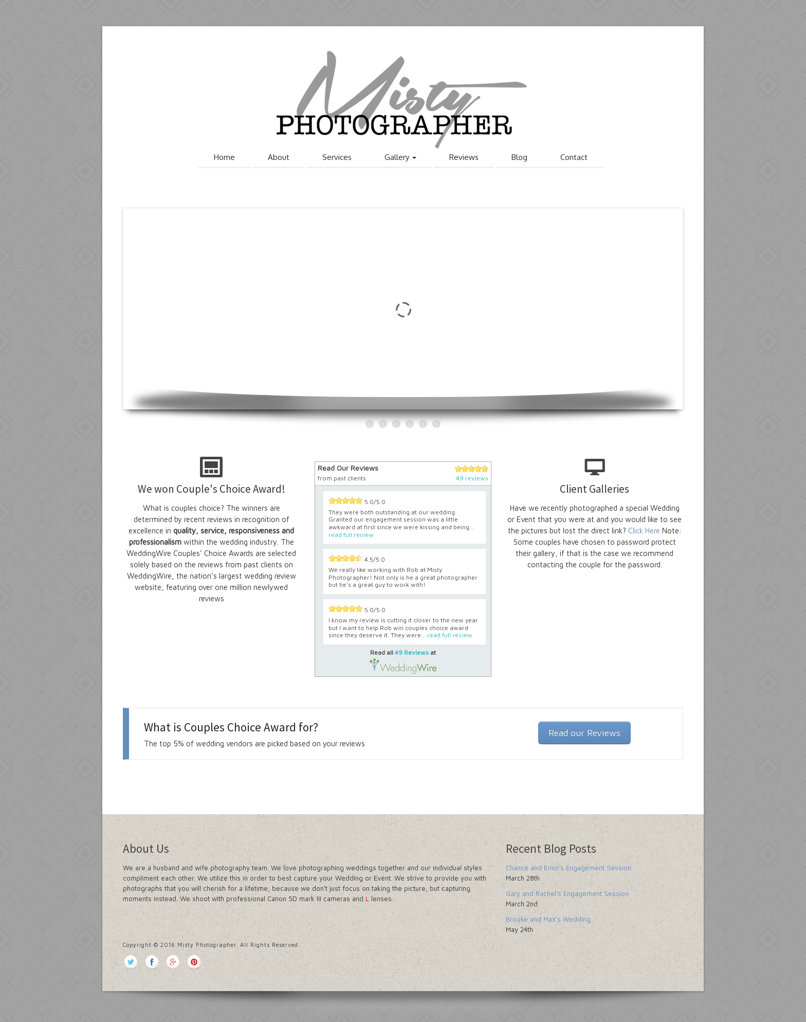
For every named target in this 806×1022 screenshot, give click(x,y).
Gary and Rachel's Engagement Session (567, 893)
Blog (519, 157)
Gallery (400, 157)
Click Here (644, 530)
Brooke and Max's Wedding (548, 919)
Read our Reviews (584, 732)
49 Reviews (412, 652)
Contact (574, 157)
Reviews (464, 157)
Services (337, 157)
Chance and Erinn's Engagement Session (568, 868)
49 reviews (472, 478)
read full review (351, 535)
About (278, 157)
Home (224, 157)
